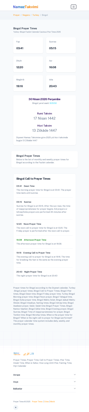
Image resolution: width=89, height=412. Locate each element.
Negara (26, 15)
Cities (46, 402)
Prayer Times (37, 402)
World (52, 402)
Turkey (35, 15)
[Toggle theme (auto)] (15, 407)
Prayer (16, 15)
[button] (75, 375)
